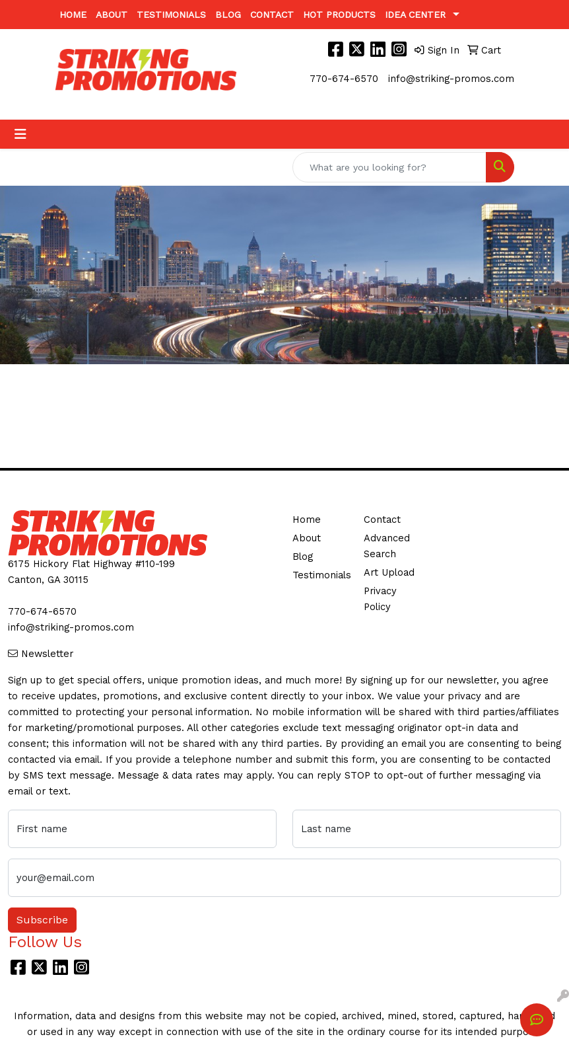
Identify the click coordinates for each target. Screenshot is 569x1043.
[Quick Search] (389, 167)
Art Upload (389, 572)
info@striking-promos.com (451, 79)
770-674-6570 (344, 79)
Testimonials (171, 14)
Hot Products (339, 14)
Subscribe (42, 919)
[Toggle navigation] (20, 134)
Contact (272, 14)
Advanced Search (387, 546)
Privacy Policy (380, 599)
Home (72, 14)
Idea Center (415, 14)
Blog (228, 14)
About (111, 14)
